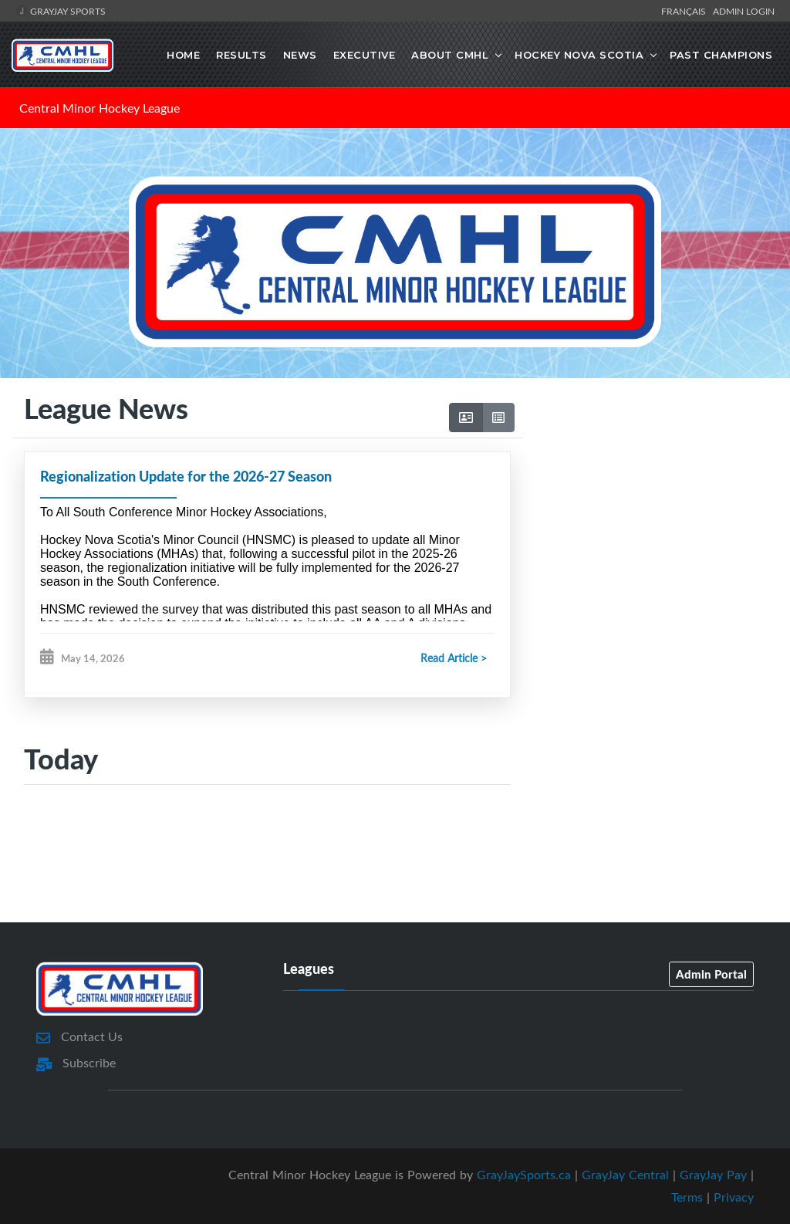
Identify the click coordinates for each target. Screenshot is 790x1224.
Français (686, 11)
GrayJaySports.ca (524, 1174)
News (300, 55)
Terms (687, 1196)
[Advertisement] (650, 510)
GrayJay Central (625, 1174)
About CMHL (449, 55)
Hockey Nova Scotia (579, 55)
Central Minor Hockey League (99, 108)
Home (183, 55)
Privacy (734, 1196)
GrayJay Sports (60, 11)
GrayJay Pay (713, 1174)
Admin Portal (711, 973)
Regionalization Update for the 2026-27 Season (186, 476)
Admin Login (744, 11)
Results (241, 55)
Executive (364, 55)
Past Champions (721, 55)
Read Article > (453, 658)
